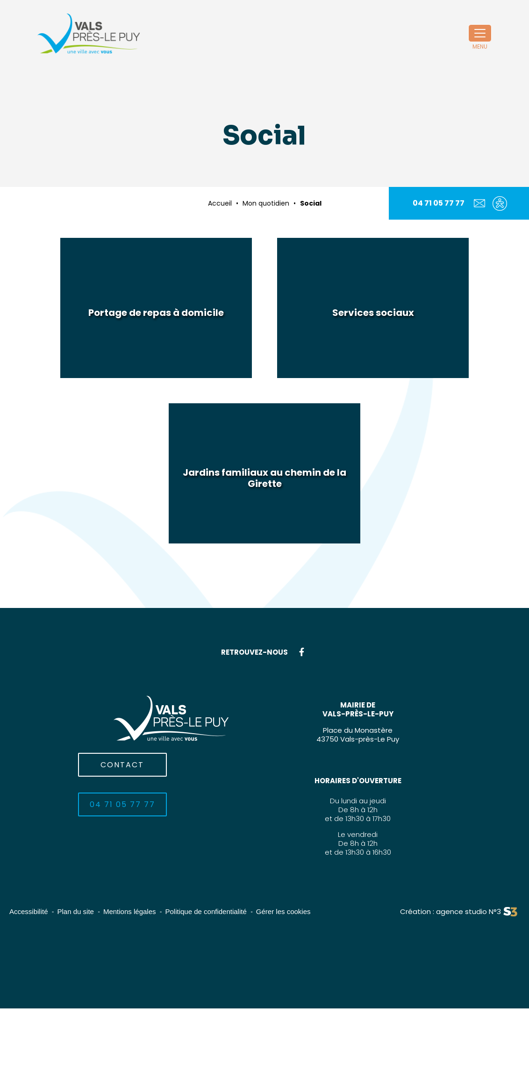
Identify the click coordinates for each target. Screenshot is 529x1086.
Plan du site (75, 911)
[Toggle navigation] (480, 33)
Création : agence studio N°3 (450, 911)
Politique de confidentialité (206, 911)
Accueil (220, 203)
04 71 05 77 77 (439, 203)
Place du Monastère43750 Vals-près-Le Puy (357, 734)
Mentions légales (129, 911)
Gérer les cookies (283, 911)
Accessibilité (28, 911)
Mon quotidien (266, 203)
